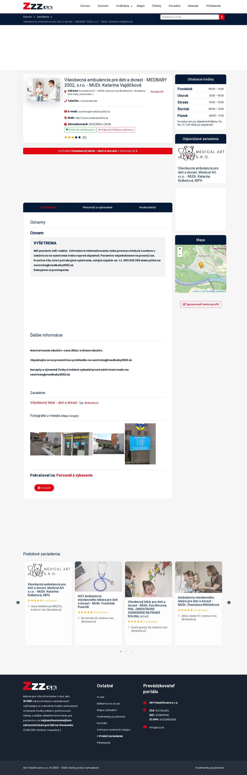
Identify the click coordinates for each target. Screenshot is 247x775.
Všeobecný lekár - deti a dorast (53, 403)
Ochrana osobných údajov (113, 729)
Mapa (140, 6)
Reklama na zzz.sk (108, 703)
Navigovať (157, 91)
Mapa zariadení (107, 710)
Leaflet (195, 336)
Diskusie (193, 6)
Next (229, 602)
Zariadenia (43, 17)
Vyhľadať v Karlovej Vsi (98, 151)
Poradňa (174, 6)
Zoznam (103, 6)
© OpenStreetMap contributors (212, 336)
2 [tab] (126, 651)
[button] (179, 186)
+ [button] (180, 294)
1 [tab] (121, 651)
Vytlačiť (44, 488)
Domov (85, 6)
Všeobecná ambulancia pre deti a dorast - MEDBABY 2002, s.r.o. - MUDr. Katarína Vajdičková (115, 82)
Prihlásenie (213, 6)
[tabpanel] (48, 602)
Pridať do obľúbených (80, 129)
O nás (100, 697)
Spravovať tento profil (201, 349)
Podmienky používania (111, 716)
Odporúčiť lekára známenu (115, 129)
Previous (18, 602)
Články (156, 6)
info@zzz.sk (156, 727)
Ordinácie (122, 6)
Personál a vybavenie (74, 475)
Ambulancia (91, 402)
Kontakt (102, 723)
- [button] (180, 299)
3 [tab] (131, 651)
